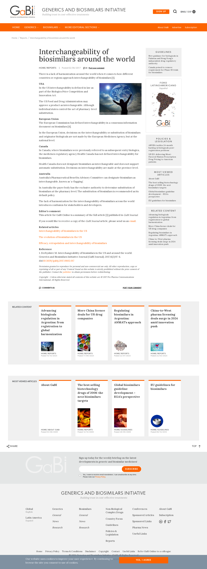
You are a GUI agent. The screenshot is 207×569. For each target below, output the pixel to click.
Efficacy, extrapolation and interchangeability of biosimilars (73, 243)
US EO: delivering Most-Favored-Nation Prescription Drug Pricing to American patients (162, 158)
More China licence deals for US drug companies (162, 227)
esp (189, 11)
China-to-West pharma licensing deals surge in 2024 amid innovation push (162, 242)
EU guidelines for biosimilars (162, 201)
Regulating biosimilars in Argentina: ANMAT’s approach (163, 234)
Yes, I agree (143, 560)
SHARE (12, 446)
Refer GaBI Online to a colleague (154, 551)
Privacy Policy (100, 477)
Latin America (37, 519)
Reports (23, 38)
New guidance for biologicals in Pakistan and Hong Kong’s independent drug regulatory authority (163, 60)
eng (183, 11)
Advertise (176, 27)
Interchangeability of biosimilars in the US (63, 231)
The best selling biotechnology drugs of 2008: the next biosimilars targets (163, 185)
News (55, 521)
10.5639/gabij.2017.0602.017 (58, 260)
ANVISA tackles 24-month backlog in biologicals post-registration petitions (162, 148)
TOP (196, 446)
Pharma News (140, 527)
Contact (116, 551)
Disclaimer (90, 551)
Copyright (104, 551)
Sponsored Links (141, 521)
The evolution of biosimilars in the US (60, 237)
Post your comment (96, 68)
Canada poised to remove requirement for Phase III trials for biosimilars (163, 70)
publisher (67, 272)
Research (57, 527)
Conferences (139, 509)
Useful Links (139, 534)
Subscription (191, 27)
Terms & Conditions (72, 551)
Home (16, 27)
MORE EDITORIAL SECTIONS (82, 27)
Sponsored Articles (143, 515)
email (132, 221)
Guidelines (112, 525)
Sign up (161, 12)
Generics (31, 27)
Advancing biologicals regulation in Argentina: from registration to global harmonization (162, 219)
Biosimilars (51, 27)
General (56, 515)
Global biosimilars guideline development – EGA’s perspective (162, 194)
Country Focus (114, 519)
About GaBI (163, 27)
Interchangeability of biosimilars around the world (52, 38)
